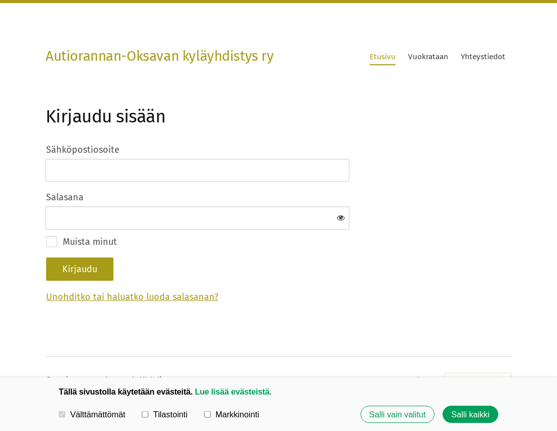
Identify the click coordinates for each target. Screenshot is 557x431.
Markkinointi (231, 414)
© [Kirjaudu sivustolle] (50, 346)
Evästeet (423, 347)
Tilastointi (164, 414)
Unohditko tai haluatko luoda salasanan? (241, 264)
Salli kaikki (470, 414)
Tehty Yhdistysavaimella (478, 347)
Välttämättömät (92, 414)
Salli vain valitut (397, 414)
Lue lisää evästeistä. (233, 391)
